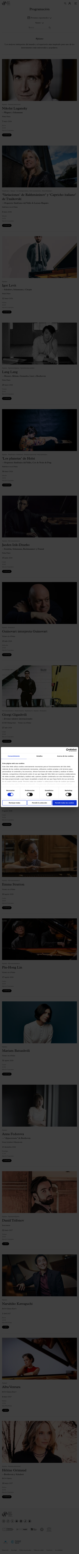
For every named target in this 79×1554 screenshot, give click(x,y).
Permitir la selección (39, 803)
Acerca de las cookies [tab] (65, 756)
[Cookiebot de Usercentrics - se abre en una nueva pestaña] (68, 750)
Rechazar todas (14, 803)
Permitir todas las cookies (64, 803)
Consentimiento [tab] (14, 756)
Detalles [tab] (39, 756)
